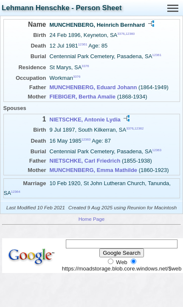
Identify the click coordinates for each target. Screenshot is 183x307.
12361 (82, 44)
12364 (15, 192)
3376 (120, 34)
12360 (130, 34)
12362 (139, 128)
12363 (86, 139)
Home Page (92, 219)
